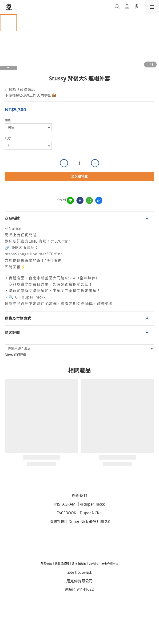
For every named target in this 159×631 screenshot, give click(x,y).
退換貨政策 (79, 564)
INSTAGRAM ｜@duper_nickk (79, 504)
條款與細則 (62, 564)
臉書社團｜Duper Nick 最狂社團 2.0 (80, 521)
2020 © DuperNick (80, 573)
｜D (79, 512)
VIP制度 (94, 564)
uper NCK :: (92, 512)
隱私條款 (46, 564)
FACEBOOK (66, 512)
